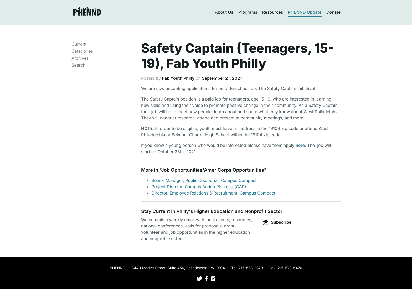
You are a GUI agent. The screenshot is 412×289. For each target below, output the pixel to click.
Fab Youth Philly (178, 78)
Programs (247, 12)
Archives (80, 58)
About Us (224, 12)
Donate (333, 12)
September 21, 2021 (222, 78)
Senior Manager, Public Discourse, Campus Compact (204, 180)
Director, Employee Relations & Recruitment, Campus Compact (213, 193)
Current (78, 44)
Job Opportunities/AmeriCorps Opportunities (212, 170)
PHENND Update (305, 12)
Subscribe (277, 222)
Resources (272, 12)
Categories (82, 51)
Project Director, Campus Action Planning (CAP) (199, 186)
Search (78, 65)
